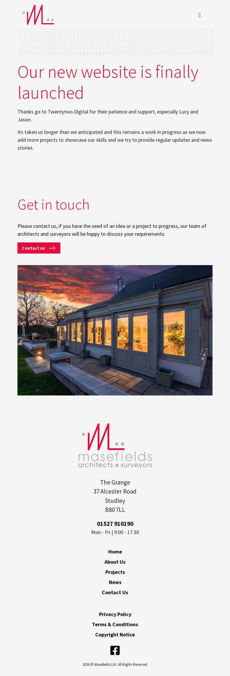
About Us (115, 561)
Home (115, 551)
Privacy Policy (115, 614)
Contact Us (115, 592)
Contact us (39, 248)
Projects (115, 572)
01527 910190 (115, 524)
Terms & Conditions (115, 624)
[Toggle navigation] (199, 14)
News (115, 582)
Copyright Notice (115, 634)
